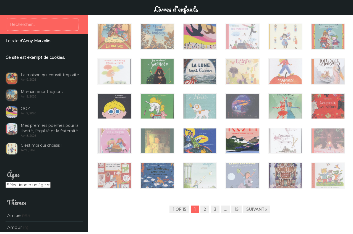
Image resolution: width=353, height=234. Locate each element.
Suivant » (256, 209)
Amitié (14, 215)
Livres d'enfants (176, 8)
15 (236, 209)
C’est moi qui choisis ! (41, 145)
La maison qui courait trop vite (50, 74)
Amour (14, 227)
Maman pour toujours (41, 91)
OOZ (25, 108)
